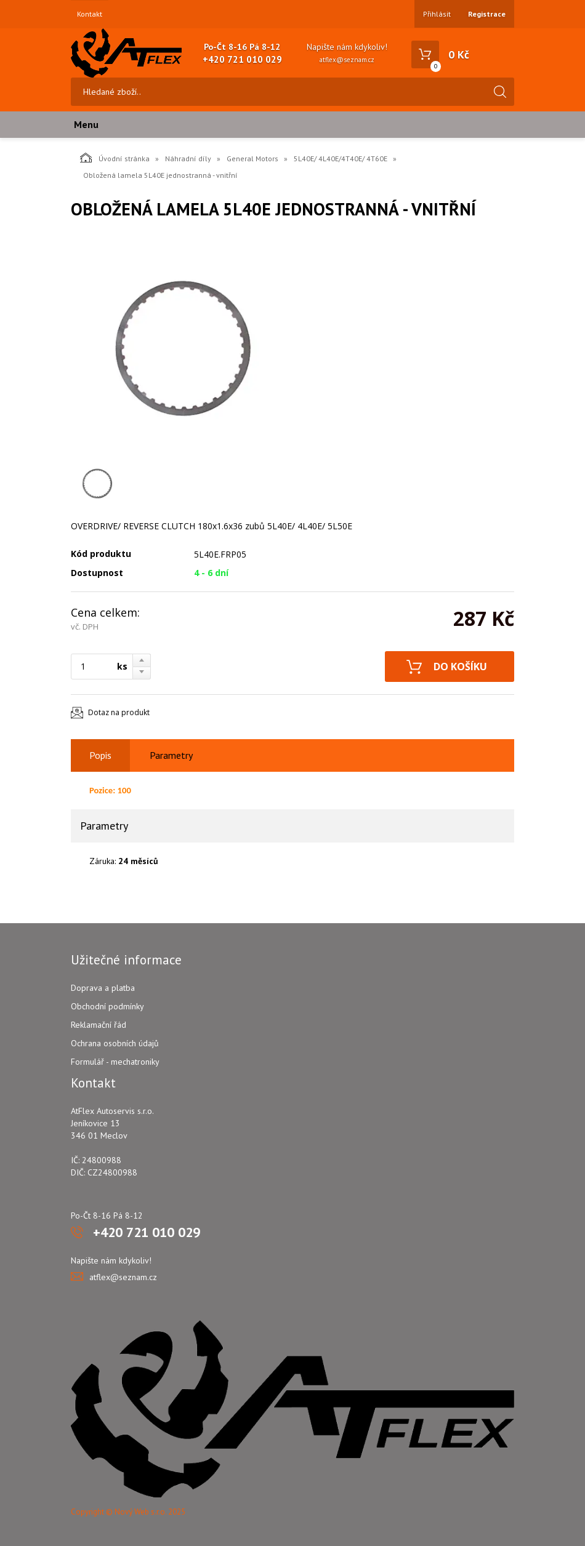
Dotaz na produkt (119, 712)
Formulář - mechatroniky (115, 1061)
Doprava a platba (103, 987)
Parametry (171, 755)
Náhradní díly (188, 158)
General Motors (252, 158)
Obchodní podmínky (107, 1006)
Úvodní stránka (115, 157)
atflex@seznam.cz (347, 59)
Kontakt (89, 14)
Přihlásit (437, 13)
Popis (100, 755)
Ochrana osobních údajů (115, 1043)
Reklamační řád (98, 1024)
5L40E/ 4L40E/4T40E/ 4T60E (340, 158)
